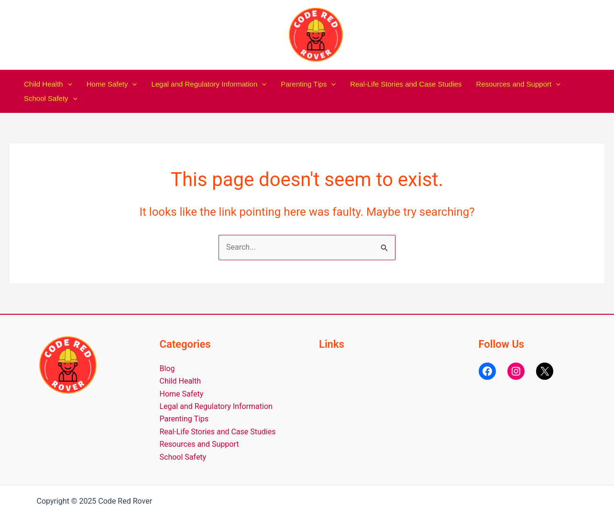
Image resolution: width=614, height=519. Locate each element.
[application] (67, 84)
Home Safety (112, 84)
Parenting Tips (308, 84)
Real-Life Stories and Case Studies (405, 84)
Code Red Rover (352, 34)
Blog (167, 368)
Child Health (48, 84)
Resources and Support (518, 84)
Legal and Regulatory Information (208, 84)
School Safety (50, 98)
